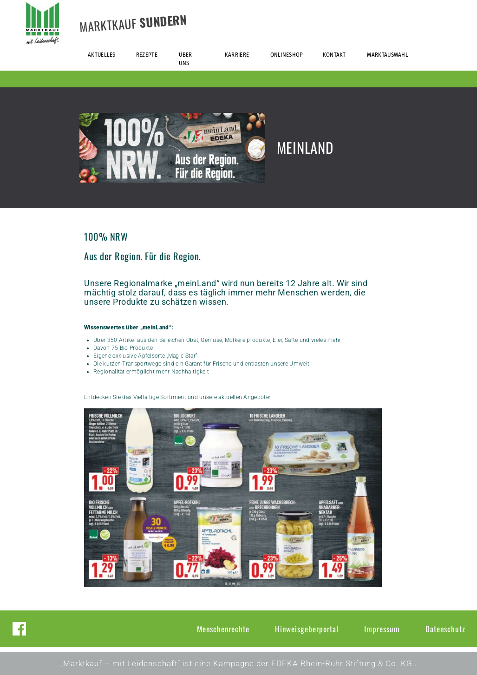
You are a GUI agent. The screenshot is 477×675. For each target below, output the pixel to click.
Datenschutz (445, 629)
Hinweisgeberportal (307, 629)
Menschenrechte (223, 629)
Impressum (382, 629)
